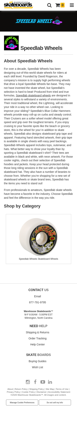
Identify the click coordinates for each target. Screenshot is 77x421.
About (10, 389)
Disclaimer (41, 392)
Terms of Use (62, 389)
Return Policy (21, 389)
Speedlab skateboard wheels (33, 95)
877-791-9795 (37, 302)
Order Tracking (38, 338)
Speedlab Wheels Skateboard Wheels (38, 257)
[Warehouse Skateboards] (20, 5)
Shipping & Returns (37, 332)
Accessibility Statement (59, 392)
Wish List (37, 367)
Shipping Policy (36, 389)
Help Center (37, 344)
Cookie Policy (28, 392)
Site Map (50, 389)
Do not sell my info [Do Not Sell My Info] (55, 403)
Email (37, 296)
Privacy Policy (13, 392)
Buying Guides (37, 361)
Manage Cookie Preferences (22, 403)
